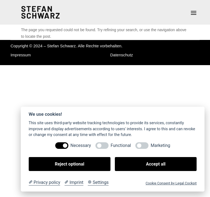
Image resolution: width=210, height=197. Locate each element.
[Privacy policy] (44, 182)
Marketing (160, 145)
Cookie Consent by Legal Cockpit (171, 183)
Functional (121, 145)
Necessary (81, 145)
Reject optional (69, 164)
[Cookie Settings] (98, 182)
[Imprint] (74, 182)
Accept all (155, 164)
